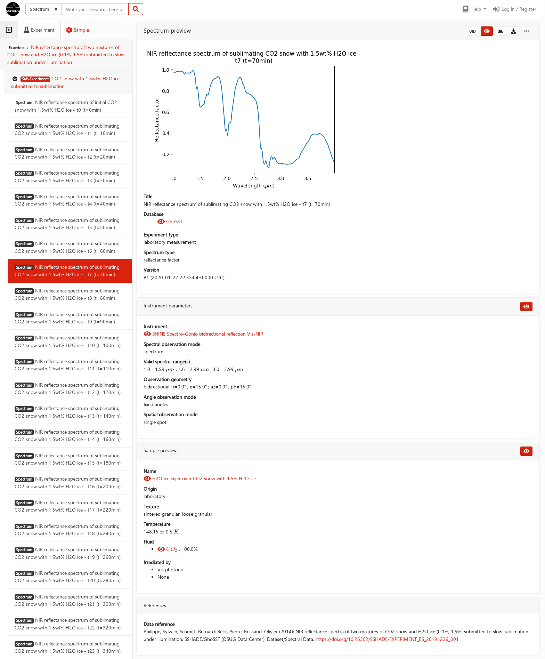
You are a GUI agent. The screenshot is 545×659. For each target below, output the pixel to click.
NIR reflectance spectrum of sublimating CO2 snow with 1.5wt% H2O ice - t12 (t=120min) (68, 388)
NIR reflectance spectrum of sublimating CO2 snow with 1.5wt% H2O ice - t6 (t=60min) (67, 247)
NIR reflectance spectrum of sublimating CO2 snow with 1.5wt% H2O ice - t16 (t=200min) (68, 482)
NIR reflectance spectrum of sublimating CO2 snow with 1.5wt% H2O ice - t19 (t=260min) (68, 553)
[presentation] (170, 369)
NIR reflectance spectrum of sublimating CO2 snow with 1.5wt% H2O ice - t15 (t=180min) (68, 459)
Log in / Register (514, 9)
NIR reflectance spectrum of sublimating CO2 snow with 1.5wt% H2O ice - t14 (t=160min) (68, 435)
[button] (474, 9)
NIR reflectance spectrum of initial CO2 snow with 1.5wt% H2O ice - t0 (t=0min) (66, 106)
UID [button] (472, 31)
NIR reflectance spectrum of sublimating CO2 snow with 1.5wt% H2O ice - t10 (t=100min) (68, 341)
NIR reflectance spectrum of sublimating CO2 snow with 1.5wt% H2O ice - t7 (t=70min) (67, 271)
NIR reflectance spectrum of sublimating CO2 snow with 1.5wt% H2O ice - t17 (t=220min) (68, 506)
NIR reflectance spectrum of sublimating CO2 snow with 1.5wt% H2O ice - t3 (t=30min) (67, 176)
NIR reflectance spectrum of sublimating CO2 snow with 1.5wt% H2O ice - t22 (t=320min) (68, 623)
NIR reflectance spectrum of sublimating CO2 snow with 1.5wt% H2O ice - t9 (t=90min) (67, 318)
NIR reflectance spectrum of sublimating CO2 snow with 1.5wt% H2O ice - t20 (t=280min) (68, 577)
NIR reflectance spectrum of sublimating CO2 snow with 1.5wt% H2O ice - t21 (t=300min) (68, 600)
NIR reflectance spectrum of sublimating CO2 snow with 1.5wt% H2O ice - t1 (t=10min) (67, 129)
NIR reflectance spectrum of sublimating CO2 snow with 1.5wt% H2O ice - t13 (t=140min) (68, 412)
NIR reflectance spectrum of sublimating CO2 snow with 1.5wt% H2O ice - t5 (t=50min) (67, 224)
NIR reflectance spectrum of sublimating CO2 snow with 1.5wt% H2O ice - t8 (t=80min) (67, 294)
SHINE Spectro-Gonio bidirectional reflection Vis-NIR (203, 333)
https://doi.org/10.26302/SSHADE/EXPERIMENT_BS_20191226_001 (387, 639)
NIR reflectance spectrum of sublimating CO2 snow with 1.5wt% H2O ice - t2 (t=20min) (67, 153)
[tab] (9, 30)
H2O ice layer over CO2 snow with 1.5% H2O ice (200, 478)
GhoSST (169, 221)
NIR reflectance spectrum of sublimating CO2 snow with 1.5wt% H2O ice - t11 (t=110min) (68, 365)
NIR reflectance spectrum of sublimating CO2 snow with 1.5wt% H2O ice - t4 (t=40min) (67, 200)
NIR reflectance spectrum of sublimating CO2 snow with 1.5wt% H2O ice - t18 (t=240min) (68, 530)
